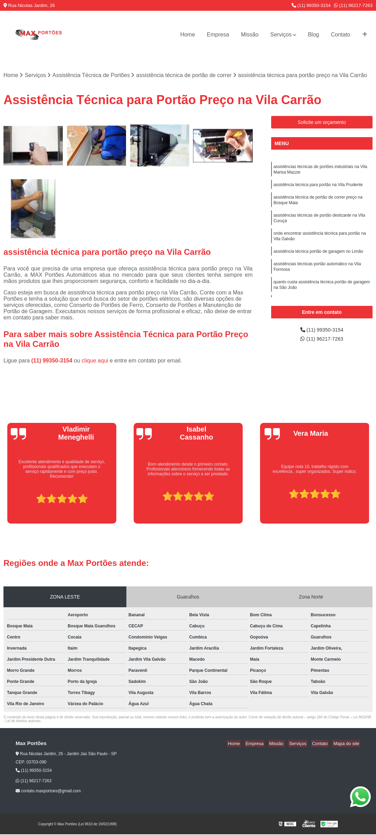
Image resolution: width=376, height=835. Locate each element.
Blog (313, 34)
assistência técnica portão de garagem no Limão (318, 258)
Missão (250, 34)
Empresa (218, 34)
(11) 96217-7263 (353, 5)
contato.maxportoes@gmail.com (48, 791)
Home (187, 34)
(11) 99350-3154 (311, 5)
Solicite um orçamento (322, 122)
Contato (340, 34)
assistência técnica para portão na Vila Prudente (318, 186)
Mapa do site (347, 744)
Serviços (281, 34)
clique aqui (95, 361)
